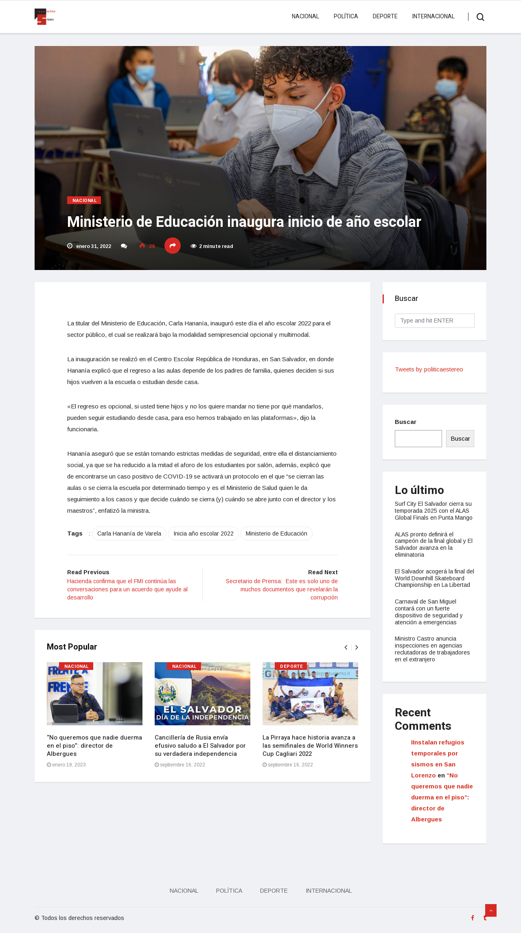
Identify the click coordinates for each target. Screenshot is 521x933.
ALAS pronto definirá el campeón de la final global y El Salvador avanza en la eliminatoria (434, 544)
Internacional (433, 16)
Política (346, 16)
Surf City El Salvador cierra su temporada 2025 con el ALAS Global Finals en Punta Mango (434, 511)
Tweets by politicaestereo (429, 369)
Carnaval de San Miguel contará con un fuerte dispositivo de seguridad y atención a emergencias (429, 611)
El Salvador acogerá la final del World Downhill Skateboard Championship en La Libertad (434, 578)
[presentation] (345, 647)
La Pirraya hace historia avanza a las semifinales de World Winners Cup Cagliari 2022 (310, 745)
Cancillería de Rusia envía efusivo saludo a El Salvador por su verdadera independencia (200, 745)
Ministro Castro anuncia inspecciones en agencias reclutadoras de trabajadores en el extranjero (432, 648)
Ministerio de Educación (276, 533)
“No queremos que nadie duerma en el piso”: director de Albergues (94, 745)
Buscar (405, 421)
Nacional (305, 16)
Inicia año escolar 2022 (203, 533)
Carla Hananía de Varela (129, 533)
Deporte (385, 16)
